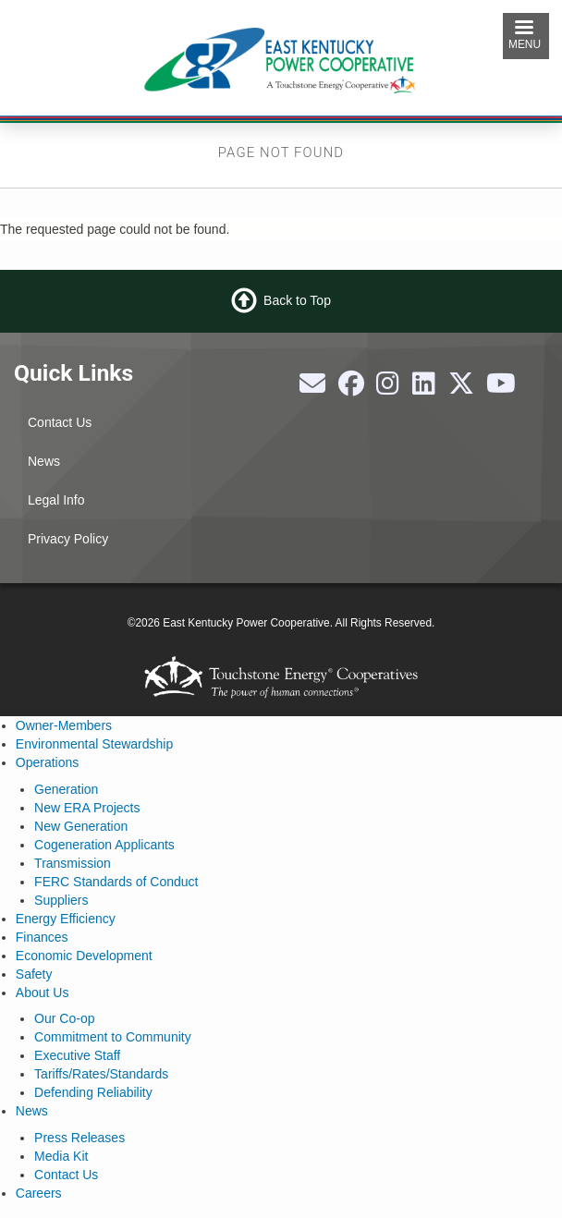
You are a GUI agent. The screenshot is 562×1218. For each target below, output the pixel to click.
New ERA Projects (87, 807)
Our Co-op (64, 1018)
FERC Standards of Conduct (116, 881)
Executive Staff (77, 1055)
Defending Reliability (93, 1092)
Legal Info (56, 500)
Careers (39, 1193)
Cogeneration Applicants (104, 844)
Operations (47, 762)
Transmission (72, 863)
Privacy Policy (68, 538)
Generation (66, 789)
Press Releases (79, 1137)
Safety (34, 974)
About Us (42, 992)
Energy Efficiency (66, 918)
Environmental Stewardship (94, 744)
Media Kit (61, 1156)
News (44, 461)
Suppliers (61, 900)
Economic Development (84, 955)
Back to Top (297, 300)
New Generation (81, 826)
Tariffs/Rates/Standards (101, 1073)
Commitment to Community (112, 1036)
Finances (42, 937)
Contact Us (60, 422)
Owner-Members (64, 725)
